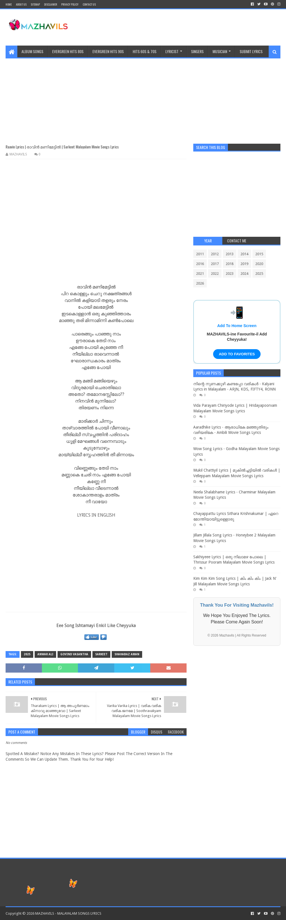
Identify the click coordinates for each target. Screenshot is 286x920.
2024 (244, 273)
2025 (27, 654)
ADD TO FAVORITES (237, 354)
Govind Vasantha (74, 654)
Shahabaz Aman (127, 654)
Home (9, 4)
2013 (229, 254)
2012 (215, 254)
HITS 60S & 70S (144, 51)
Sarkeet (101, 654)
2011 (200, 254)
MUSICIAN (220, 51)
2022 (215, 273)
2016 (200, 264)
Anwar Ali (45, 654)
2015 (259, 254)
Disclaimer (50, 4)
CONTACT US (89, 4)
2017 (215, 264)
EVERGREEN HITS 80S (68, 51)
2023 (229, 273)
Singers (197, 51)
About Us (21, 4)
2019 (244, 264)
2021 (200, 273)
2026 (200, 283)
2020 (259, 264)
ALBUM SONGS (32, 51)
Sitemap (35, 4)
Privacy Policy (69, 4)
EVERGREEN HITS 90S (108, 51)
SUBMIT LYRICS (251, 51)
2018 (229, 264)
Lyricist (171, 51)
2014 (244, 254)
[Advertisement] (143, 97)
